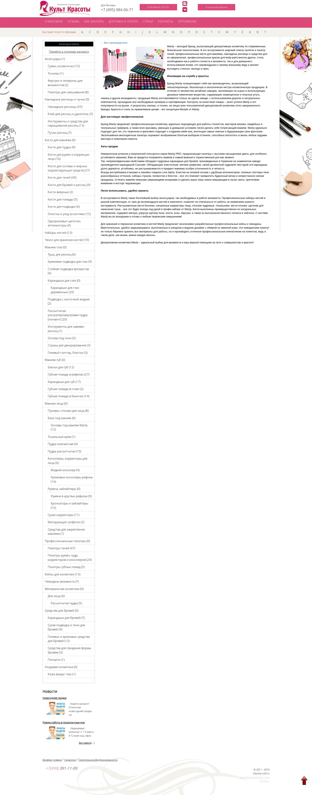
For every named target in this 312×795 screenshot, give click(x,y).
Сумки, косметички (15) (64, 66)
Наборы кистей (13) (58, 233)
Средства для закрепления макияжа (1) (66, 531)
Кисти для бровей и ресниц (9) (69, 185)
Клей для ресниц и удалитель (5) (70, 114)
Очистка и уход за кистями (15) (69, 214)
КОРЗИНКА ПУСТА (158, 7)
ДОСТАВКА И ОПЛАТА (123, 21)
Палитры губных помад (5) (66, 567)
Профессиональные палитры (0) (67, 541)
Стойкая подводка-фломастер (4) (68, 271)
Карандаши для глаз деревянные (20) (65, 290)
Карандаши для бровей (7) (66, 618)
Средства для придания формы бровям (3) (69, 650)
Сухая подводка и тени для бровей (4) (66, 627)
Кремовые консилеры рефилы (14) (72, 479)
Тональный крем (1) (61, 437)
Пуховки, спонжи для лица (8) (68, 411)
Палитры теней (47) (61, 548)
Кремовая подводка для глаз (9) (70, 261)
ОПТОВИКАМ (187, 21)
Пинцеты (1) (56, 659)
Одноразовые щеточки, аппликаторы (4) (64, 223)
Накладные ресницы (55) (65, 107)
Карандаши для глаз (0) (64, 280)
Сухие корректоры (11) (63, 515)
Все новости (85, 742)
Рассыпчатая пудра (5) (66, 603)
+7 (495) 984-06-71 (117, 9)
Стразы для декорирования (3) (69, 345)
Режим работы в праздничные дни (64, 722)
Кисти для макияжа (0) (60, 140)
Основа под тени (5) (62, 338)
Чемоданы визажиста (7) (62, 581)
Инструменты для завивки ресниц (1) (66, 328)
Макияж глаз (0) (55, 247)
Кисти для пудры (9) (61, 147)
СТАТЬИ (148, 21)
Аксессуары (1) (55, 59)
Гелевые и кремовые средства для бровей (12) (69, 639)
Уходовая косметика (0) (61, 667)
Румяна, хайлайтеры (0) (64, 489)
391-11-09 (61, 768)
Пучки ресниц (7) (59, 133)
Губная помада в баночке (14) (68, 396)
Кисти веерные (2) (60, 192)
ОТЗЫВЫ (73, 21)
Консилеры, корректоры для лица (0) (67, 460)
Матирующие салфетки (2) (66, 522)
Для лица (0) (56, 596)
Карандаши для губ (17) (64, 382)
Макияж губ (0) (55, 360)
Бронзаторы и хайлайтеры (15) (69, 505)
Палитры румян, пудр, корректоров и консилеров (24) (70, 557)
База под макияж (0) (61, 418)
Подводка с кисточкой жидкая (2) (69, 301)
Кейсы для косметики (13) (62, 574)
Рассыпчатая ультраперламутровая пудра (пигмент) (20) (68, 315)
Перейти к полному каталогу (69, 51)
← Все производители (114, 42)
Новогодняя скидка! (54, 698)
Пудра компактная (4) (63, 444)
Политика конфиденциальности (98, 760)
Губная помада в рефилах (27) (68, 374)
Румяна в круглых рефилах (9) (71, 496)
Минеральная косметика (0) (64, 589)
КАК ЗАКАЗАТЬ (94, 21)
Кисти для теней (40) (62, 177)
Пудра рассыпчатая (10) (64, 451)
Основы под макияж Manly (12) (69, 427)
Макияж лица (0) (56, 403)
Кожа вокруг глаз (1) (62, 674)
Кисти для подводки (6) (64, 206)
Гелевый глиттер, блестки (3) (68, 353)
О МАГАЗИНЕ (54, 21)
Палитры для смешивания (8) (68, 92)
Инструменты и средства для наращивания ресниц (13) (68, 123)
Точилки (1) (55, 73)
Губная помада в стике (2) (65, 389)
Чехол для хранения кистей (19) (67, 240)
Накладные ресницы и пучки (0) (67, 99)
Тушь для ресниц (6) (62, 254)
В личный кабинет (217, 7)
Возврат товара (52, 760)
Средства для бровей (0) (61, 610)
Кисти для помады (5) (62, 199)
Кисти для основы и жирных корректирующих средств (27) (69, 168)
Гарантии (70, 760)
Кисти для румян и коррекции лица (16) (68, 156)
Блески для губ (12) (61, 367)
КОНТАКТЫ (165, 21)
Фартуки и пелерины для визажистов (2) (65, 83)
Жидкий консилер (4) (65, 470)
